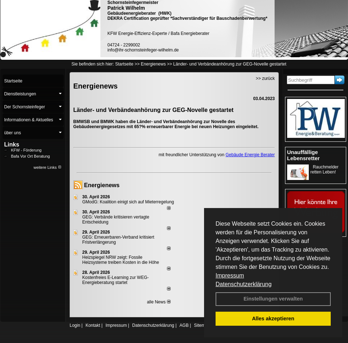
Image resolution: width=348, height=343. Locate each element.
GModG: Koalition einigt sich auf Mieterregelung (128, 201)
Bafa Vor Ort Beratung (30, 156)
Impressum (230, 275)
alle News (158, 301)
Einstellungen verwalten (273, 299)
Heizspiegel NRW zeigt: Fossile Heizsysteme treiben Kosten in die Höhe (120, 260)
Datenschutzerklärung (244, 284)
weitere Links (47, 167)
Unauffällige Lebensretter (303, 155)
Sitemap (202, 325)
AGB (184, 325)
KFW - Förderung (26, 150)
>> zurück (265, 78)
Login (75, 325)
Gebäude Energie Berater (250, 154)
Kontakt (93, 325)
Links (11, 144)
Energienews (102, 185)
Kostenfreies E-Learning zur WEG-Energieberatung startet (115, 280)
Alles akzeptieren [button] (273, 318)
